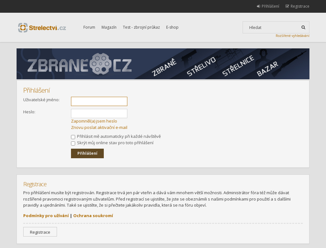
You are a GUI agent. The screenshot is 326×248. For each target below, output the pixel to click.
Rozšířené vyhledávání (292, 35)
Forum (89, 27)
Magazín (109, 27)
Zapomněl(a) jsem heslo (94, 121)
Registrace (40, 232)
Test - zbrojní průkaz (141, 27)
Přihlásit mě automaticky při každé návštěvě (116, 136)
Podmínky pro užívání (46, 215)
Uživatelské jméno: (41, 100)
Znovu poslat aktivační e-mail (99, 127)
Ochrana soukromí (93, 215)
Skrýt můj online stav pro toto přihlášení (112, 142)
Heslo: (29, 112)
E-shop (172, 27)
